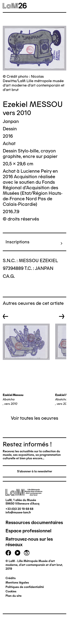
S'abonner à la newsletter (34, 471)
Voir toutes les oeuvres (34, 418)
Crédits (11, 578)
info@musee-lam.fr (18, 512)
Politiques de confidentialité (25, 587)
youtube (17, 553)
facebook (8, 553)
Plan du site (14, 596)
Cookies (11, 591)
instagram (26, 553)
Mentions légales (17, 582)
